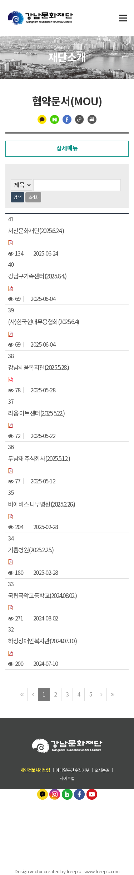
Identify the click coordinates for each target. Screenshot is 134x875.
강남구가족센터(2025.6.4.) (37, 276)
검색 (17, 197)
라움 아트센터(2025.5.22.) (36, 413)
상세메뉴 (67, 148)
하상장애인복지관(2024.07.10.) (42, 641)
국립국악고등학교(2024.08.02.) (42, 595)
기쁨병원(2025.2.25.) (30, 550)
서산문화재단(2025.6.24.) (36, 231)
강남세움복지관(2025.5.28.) (38, 368)
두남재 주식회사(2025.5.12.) (39, 459)
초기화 (33, 197)
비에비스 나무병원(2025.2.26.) (41, 504)
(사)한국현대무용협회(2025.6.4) (43, 322)
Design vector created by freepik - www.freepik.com (67, 871)
